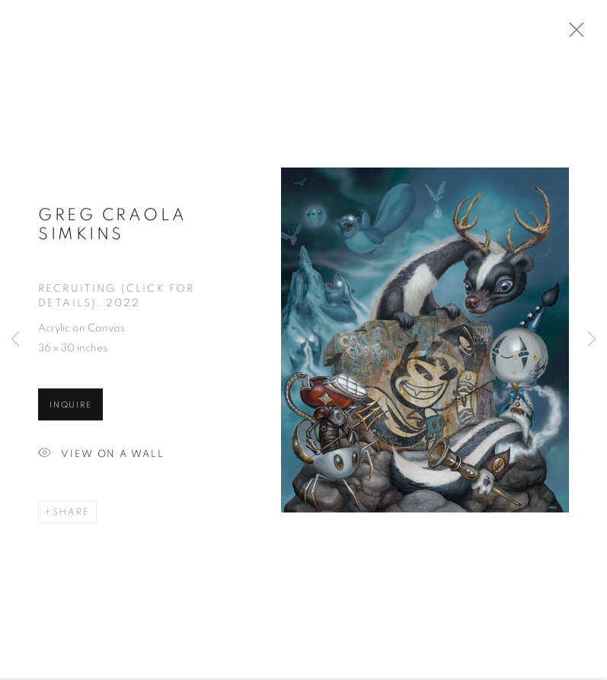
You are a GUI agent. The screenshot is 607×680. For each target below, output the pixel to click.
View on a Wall (101, 456)
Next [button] (592, 340)
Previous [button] (15, 340)
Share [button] (71, 514)
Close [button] (572, 34)
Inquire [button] (70, 407)
